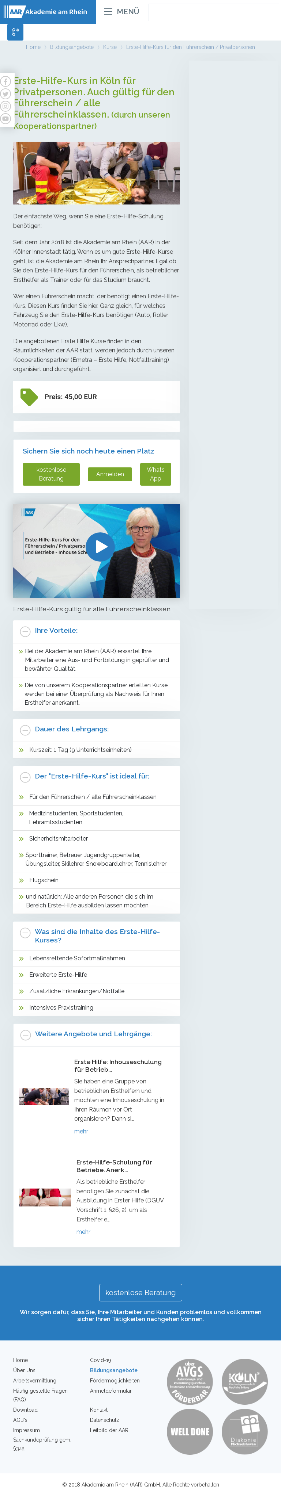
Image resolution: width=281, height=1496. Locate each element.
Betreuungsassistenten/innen (233, 104)
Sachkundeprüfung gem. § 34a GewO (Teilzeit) (229, 265)
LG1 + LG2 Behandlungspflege (222, 121)
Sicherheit (215, 176)
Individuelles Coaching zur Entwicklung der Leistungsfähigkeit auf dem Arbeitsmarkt (230, 432)
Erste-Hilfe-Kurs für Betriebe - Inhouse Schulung (232, 513)
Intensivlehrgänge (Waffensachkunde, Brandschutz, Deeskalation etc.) (230, 373)
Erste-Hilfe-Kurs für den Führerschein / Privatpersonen (229, 488)
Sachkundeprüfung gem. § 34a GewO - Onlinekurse (229, 287)
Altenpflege (218, 68)
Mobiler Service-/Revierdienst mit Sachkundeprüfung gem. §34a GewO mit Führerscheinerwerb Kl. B (233, 315)
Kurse (209, 466)
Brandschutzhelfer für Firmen (225, 577)
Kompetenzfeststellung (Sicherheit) (226, 344)
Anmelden (110, 474)
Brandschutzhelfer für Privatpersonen (225, 556)
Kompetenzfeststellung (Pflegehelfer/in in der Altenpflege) (226, 146)
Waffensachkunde (220, 594)
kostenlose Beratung (51, 474)
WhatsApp (156, 474)
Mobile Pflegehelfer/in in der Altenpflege (232, 86)
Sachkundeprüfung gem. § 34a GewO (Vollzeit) (229, 244)
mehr (81, 1131)
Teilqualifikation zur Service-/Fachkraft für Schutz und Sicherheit (233, 219)
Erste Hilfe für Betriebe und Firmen (230, 535)
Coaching (214, 407)
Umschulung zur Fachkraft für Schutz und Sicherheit (230, 194)
